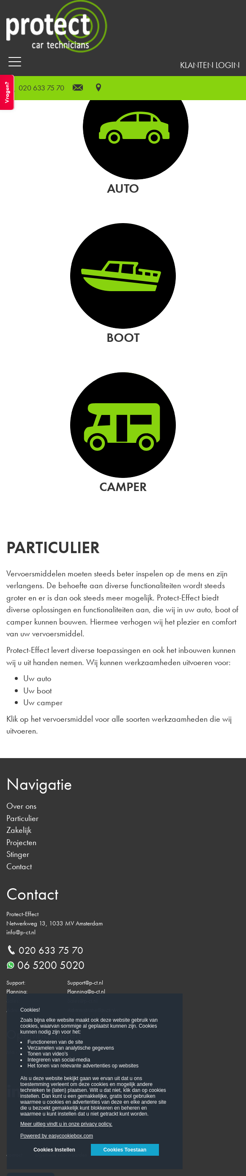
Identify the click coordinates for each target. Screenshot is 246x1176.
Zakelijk (18, 829)
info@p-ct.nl (21, 932)
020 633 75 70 (41, 88)
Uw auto (37, 678)
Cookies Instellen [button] (54, 1150)
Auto (123, 188)
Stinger (17, 854)
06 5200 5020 (45, 965)
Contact (19, 866)
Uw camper (43, 702)
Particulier (22, 818)
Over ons (21, 805)
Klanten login (210, 65)
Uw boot (37, 690)
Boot (123, 338)
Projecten (21, 842)
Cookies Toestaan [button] (125, 1150)
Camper (123, 487)
